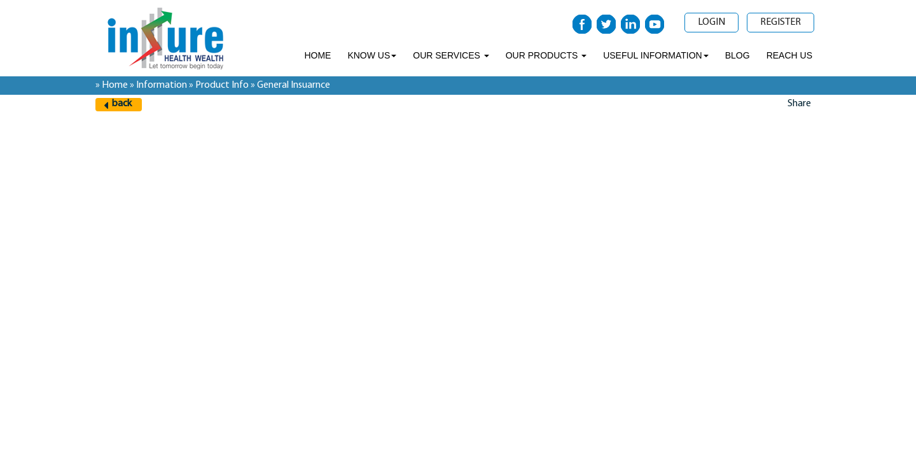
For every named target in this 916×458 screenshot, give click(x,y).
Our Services (451, 55)
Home (317, 55)
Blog (737, 55)
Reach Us (789, 55)
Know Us (371, 55)
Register (780, 22)
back (122, 104)
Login (711, 22)
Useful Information (656, 55)
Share (799, 104)
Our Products (546, 55)
